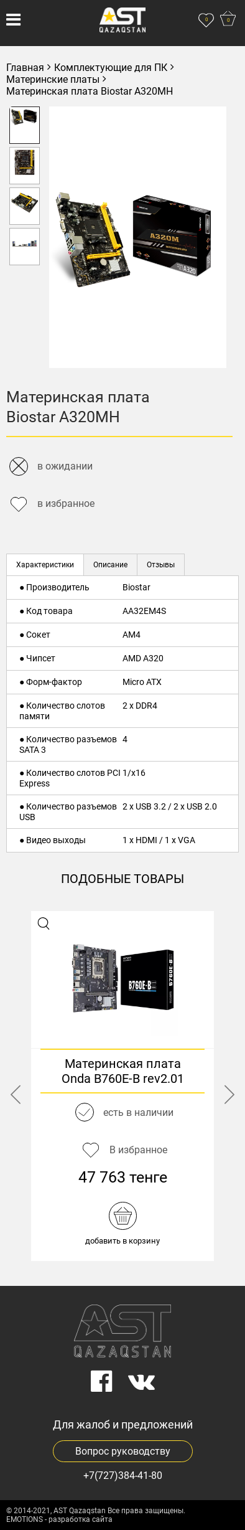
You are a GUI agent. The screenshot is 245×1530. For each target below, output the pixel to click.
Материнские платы (52, 79)
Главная (25, 67)
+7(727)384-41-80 (122, 1475)
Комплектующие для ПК (110, 67)
